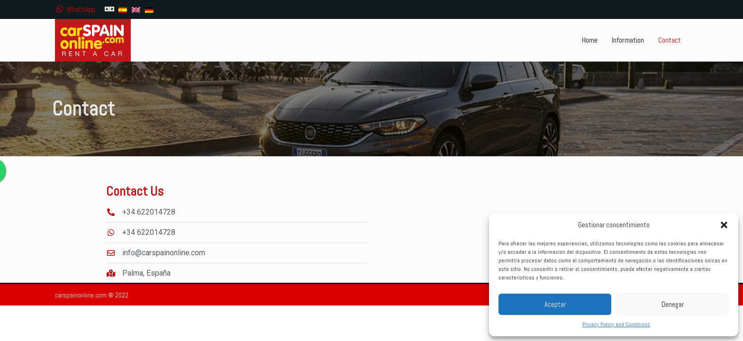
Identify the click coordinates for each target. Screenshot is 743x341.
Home (590, 40)
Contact (669, 40)
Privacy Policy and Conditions (616, 324)
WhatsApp (75, 9)
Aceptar (555, 304)
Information (628, 40)
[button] (724, 225)
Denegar (672, 304)
